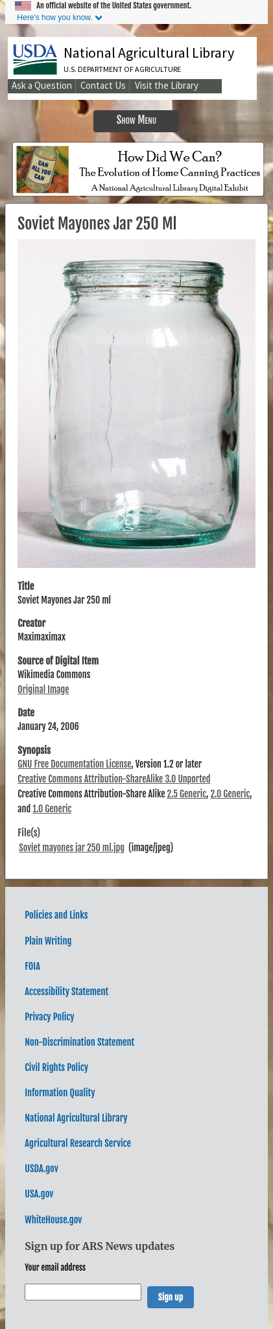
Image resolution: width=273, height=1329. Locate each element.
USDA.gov (41, 1168)
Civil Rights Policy (56, 1067)
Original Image (43, 689)
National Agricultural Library (149, 52)
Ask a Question (42, 85)
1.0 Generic (51, 808)
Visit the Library (166, 85)
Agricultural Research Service (78, 1143)
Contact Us (103, 85)
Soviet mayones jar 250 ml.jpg (72, 847)
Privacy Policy (49, 1017)
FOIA (32, 966)
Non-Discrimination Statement (79, 1042)
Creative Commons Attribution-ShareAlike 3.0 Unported (114, 778)
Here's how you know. (54, 17)
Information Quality (60, 1093)
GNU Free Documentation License (74, 764)
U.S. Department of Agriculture (122, 69)
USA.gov (39, 1194)
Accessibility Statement (66, 991)
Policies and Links (56, 915)
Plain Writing (48, 941)
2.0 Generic (230, 793)
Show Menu (137, 119)
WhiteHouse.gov (53, 1220)
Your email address (55, 1267)
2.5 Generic (186, 793)
